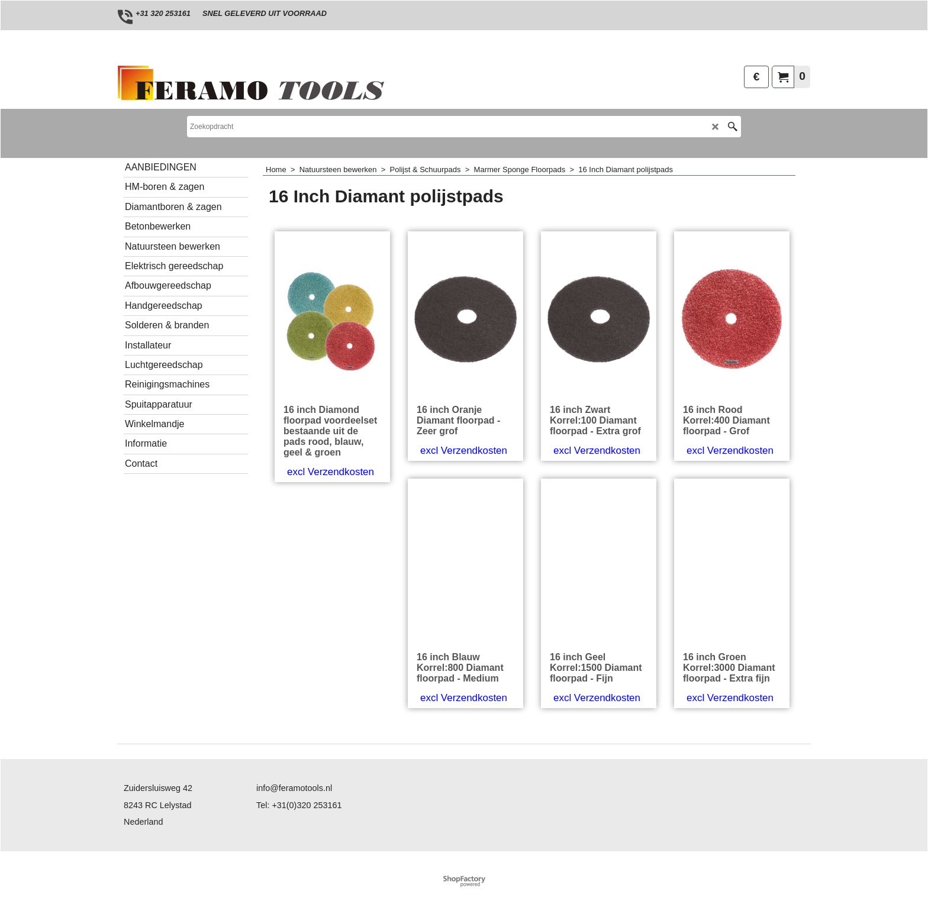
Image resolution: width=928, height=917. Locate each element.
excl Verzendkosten (330, 471)
